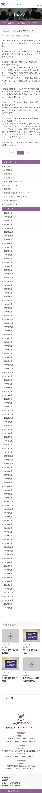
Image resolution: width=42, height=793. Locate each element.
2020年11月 (8, 460)
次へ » (30, 153)
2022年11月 (8, 369)
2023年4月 (8, 350)
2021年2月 (8, 448)
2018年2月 (8, 585)
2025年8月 (8, 243)
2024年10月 (8, 281)
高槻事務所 (8, 178)
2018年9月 (8, 558)
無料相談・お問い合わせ (11, 786)
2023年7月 (8, 338)
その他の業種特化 (10, 200)
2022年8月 (8, 380)
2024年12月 (8, 274)
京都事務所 (8, 174)
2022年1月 (8, 406)
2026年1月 (8, 224)
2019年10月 (8, 509)
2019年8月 (8, 517)
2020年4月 (8, 486)
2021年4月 (8, 441)
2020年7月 (8, 475)
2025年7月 (8, 247)
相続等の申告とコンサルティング (16, 193)
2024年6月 (8, 296)
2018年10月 (8, 555)
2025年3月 (8, 262)
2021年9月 (8, 422)
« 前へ (11, 153)
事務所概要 (6, 777)
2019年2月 (8, 539)
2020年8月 (8, 471)
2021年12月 (8, 410)
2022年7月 (8, 384)
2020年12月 (8, 456)
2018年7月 (8, 566)
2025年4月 (8, 258)
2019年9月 (8, 513)
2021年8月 (8, 425)
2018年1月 (8, 589)
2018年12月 (8, 547)
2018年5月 (8, 574)
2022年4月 (8, 395)
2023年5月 (8, 346)
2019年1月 (8, 543)
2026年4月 (8, 213)
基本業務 (7, 189)
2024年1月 (8, 315)
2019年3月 (8, 536)
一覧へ (20, 153)
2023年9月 (8, 331)
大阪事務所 (12, 23)
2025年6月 (8, 251)
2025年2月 (8, 266)
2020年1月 (8, 498)
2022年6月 (8, 388)
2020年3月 (8, 490)
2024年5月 (8, 300)
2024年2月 (8, 312)
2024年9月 (8, 285)
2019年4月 (8, 532)
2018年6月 (8, 570)
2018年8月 (8, 562)
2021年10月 (8, 418)
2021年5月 (8, 437)
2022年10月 (8, 372)
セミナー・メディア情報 (13, 181)
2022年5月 (8, 391)
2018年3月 (8, 581)
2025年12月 (8, 228)
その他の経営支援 (10, 204)
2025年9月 (8, 239)
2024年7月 (8, 293)
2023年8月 (8, 334)
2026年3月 (8, 217)
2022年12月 (8, 365)
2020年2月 (8, 494)
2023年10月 (8, 327)
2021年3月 (8, 444)
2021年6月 (8, 433)
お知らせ (7, 166)
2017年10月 (8, 600)
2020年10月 (8, 463)
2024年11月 (8, 277)
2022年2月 (8, 403)
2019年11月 (8, 505)
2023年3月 (8, 353)
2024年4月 (8, 304)
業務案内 (5, 780)
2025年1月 (8, 270)
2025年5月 (8, 255)
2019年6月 (8, 524)
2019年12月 (8, 501)
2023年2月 (8, 357)
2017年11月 (8, 596)
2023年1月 (8, 361)
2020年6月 (8, 479)
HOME (4, 23)
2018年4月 (8, 577)
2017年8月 (8, 608)
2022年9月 (8, 376)
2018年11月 (8, 551)
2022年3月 (8, 399)
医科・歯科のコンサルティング (15, 197)
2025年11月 (8, 232)
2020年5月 (8, 482)
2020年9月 (8, 467)
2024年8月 (8, 289)
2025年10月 (8, 236)
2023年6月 (8, 342)
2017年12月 (8, 592)
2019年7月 (8, 520)
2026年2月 (8, 220)
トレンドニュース (10, 185)
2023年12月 (8, 319)
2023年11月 (8, 323)
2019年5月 (8, 528)
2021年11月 (8, 414)
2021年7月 (8, 429)
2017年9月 (8, 604)
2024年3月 (8, 308)
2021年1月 (8, 452)
